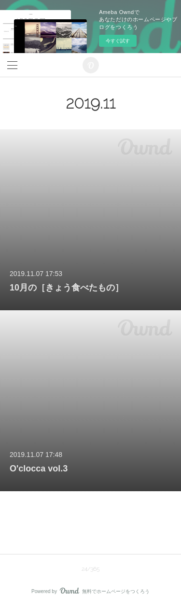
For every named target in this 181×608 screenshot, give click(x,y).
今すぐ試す (118, 40)
